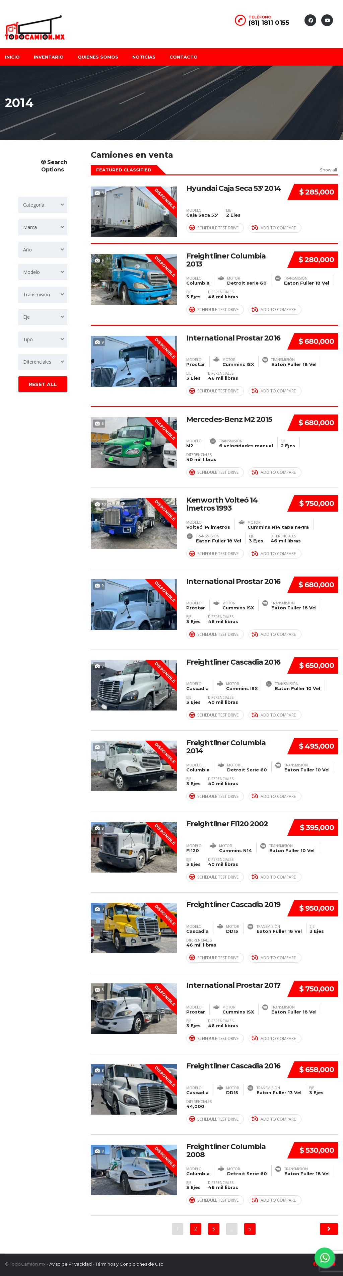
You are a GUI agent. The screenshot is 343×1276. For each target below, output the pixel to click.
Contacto (183, 57)
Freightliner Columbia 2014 (226, 746)
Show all (328, 170)
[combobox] (42, 205)
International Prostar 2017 (233, 985)
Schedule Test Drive (213, 228)
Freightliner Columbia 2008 (226, 1150)
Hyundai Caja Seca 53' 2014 (233, 188)
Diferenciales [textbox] (37, 362)
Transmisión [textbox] (36, 294)
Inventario (49, 57)
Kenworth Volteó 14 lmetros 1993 (222, 504)
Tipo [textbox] (28, 339)
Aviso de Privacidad (70, 1263)
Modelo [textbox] (31, 272)
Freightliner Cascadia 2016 (233, 662)
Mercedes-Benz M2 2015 (229, 419)
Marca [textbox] (30, 227)
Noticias (143, 57)
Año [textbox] (27, 249)
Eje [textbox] (26, 317)
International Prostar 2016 (233, 338)
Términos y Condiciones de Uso (129, 1263)
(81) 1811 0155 (269, 22)
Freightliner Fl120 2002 (227, 823)
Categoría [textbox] (33, 205)
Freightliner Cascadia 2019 (233, 904)
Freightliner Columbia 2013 (226, 260)
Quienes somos (98, 57)
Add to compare (274, 228)
